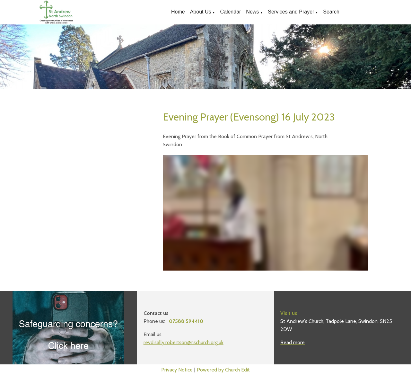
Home (178, 11)
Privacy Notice (177, 370)
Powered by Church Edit (223, 370)
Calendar (230, 11)
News (252, 11)
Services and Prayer (291, 11)
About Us (200, 11)
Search (331, 11)
